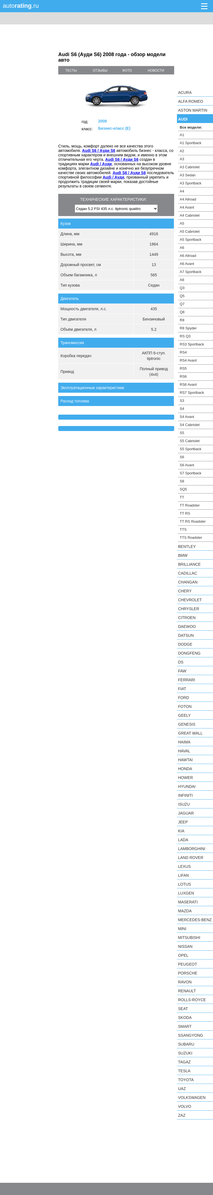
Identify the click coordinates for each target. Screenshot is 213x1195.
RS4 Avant (188, 360)
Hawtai (185, 760)
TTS (183, 529)
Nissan (185, 946)
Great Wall (190, 733)
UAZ (182, 1088)
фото (127, 70)
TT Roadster (190, 505)
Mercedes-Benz (195, 920)
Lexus (184, 866)
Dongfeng (189, 653)
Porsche (187, 973)
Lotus (184, 884)
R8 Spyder (188, 328)
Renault (187, 991)
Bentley (187, 546)
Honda (185, 768)
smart (185, 1026)
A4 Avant (187, 207)
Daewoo (187, 626)
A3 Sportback (190, 183)
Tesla (184, 1071)
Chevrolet (190, 600)
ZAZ (181, 1115)
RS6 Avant (188, 384)
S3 (182, 401)
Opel (183, 955)
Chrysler (188, 609)
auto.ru (21, 5)
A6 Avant (187, 264)
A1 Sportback (190, 143)
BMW (182, 555)
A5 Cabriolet (190, 231)
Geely (184, 715)
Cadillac (187, 573)
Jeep (183, 822)
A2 (182, 151)
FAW (182, 671)
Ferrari (186, 680)
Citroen (187, 617)
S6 (182, 457)
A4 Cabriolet (190, 215)
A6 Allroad (188, 256)
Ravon (185, 982)
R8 (182, 320)
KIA (181, 831)
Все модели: (191, 127)
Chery (185, 591)
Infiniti (185, 795)
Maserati (188, 902)
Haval (184, 751)
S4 (182, 409)
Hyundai (187, 786)
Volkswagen (192, 1097)
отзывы (100, 70)
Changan (187, 582)
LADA (183, 840)
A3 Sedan (188, 175)
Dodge (185, 644)
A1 (182, 135)
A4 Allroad (188, 199)
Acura (185, 92)
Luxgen (186, 893)
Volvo (184, 1106)
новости (156, 70)
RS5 (183, 368)
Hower (185, 777)
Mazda (185, 911)
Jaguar (186, 813)
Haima (184, 742)
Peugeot (187, 964)
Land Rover (190, 857)
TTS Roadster (191, 537)
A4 (182, 191)
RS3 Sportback (192, 344)
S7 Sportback (190, 473)
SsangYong (190, 1035)
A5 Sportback (190, 239)
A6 (182, 247)
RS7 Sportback (192, 392)
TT (182, 497)
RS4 (183, 352)
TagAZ (184, 1062)
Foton (185, 706)
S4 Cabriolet (190, 425)
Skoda (185, 1017)
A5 (182, 223)
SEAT (183, 1008)
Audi (182, 119)
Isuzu (184, 804)
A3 (182, 159)
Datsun (186, 635)
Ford (183, 697)
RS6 (183, 376)
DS (180, 662)
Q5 (182, 296)
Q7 (182, 304)
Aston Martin (192, 110)
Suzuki (185, 1053)
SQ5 (183, 489)
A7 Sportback (190, 272)
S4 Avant (187, 417)
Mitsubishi (189, 937)
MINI (182, 928)
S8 (182, 481)
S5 (182, 433)
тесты (71, 70)
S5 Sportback (190, 449)
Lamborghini (191, 848)
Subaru (186, 1044)
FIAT (182, 689)
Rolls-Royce (192, 1000)
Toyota (186, 1080)
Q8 (182, 312)
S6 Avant (187, 465)
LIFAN (183, 875)
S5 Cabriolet (190, 441)
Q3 (182, 288)
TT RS (185, 513)
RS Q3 (185, 336)
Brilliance (189, 564)
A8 (182, 280)
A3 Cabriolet (190, 167)
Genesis (186, 724)
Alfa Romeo (190, 101)
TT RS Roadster (193, 521)
